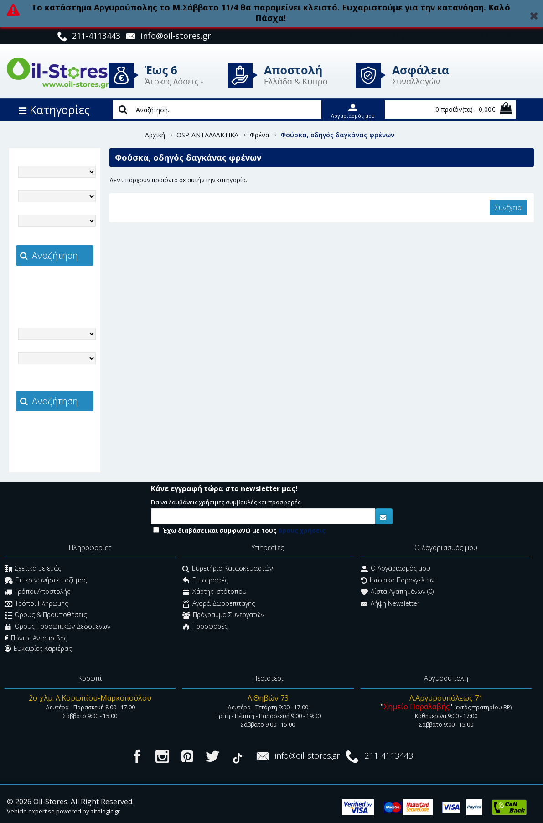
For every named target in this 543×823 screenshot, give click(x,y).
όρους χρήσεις (302, 530)
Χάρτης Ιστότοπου (214, 592)
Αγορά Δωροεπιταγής (218, 604)
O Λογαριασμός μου (395, 569)
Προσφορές (205, 627)
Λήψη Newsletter (390, 604)
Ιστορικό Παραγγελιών (397, 581)
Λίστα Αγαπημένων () (397, 592)
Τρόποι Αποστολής (37, 592)
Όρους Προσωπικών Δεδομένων (57, 627)
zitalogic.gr (74, 285)
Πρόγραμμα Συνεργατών (223, 615)
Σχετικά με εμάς (33, 569)
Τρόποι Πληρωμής (36, 604)
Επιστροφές (205, 581)
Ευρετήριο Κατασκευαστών (227, 569)
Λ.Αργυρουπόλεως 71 (446, 698)
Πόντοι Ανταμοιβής (36, 638)
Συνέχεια (508, 207)
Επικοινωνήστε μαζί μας (46, 581)
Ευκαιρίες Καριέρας (38, 648)
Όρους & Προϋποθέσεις (46, 615)
